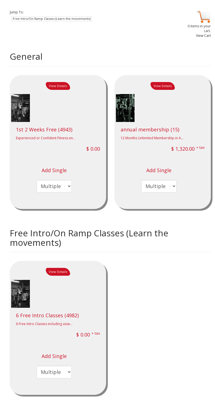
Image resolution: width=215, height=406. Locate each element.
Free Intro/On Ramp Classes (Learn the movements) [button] (51, 18)
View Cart (203, 35)
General (26, 56)
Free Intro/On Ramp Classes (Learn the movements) (89, 237)
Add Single (54, 170)
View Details (58, 86)
